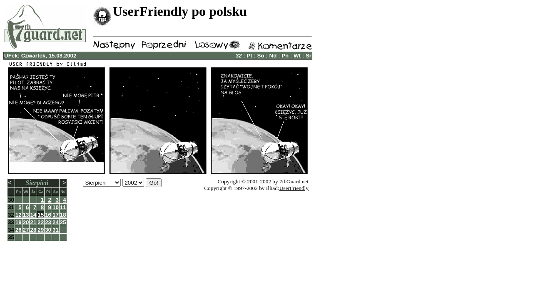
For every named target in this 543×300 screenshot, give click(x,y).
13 (26, 215)
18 (63, 215)
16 (48, 215)
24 (55, 222)
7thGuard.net (294, 181)
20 (26, 222)
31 (55, 230)
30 (48, 230)
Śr (308, 55)
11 (63, 207)
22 (40, 222)
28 (33, 230)
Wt (297, 55)
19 (18, 222)
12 (18, 215)
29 (40, 230)
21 (33, 222)
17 (55, 215)
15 (40, 215)
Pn (285, 55)
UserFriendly (294, 188)
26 (18, 230)
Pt (249, 55)
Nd (273, 55)
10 (55, 207)
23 (48, 222)
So (260, 55)
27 (26, 230)
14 (33, 215)
